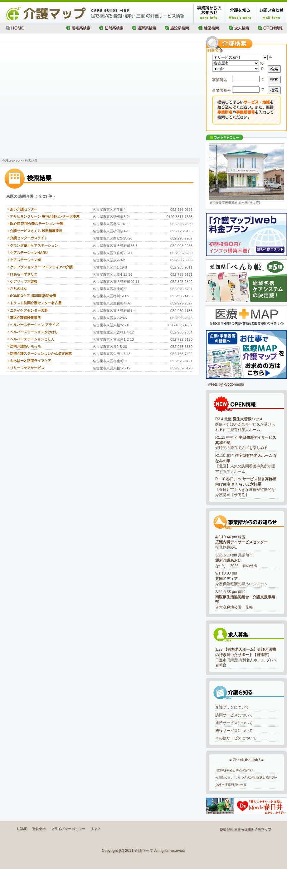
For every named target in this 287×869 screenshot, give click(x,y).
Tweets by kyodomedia (225, 384)
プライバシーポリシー (68, 829)
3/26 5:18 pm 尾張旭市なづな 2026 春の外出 (236, 560)
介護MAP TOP (12, 160)
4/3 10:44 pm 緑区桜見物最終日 (241, 542)
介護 (258, 829)
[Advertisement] (58, 96)
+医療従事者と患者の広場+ (234, 770)
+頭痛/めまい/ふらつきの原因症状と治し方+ (246, 777)
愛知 (223, 829)
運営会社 (39, 829)
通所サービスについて (234, 723)
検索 (274, 69)
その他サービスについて (235, 738)
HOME (22, 829)
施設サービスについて (234, 730)
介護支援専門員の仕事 (230, 785)
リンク (95, 829)
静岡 (230, 829)
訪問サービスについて (234, 715)
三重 (237, 829)
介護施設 (247, 829)
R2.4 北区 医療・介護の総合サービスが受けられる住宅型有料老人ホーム (245, 424)
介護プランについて (232, 707)
